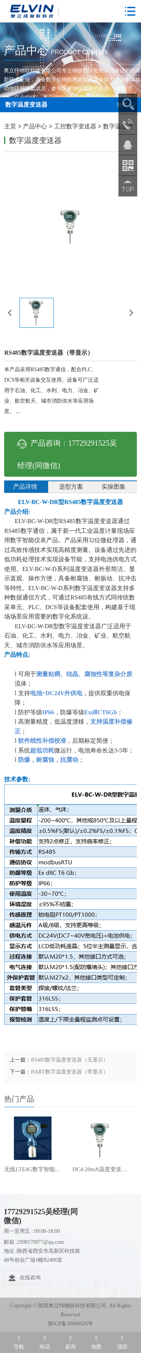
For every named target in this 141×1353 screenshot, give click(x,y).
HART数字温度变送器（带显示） (69, 1072)
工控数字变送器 (75, 126)
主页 (10, 126)
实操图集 (114, 486)
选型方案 (71, 486)
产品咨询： (67, 454)
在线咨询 (24, 1278)
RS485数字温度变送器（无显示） (69, 1060)
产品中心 (35, 126)
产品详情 (25, 486)
